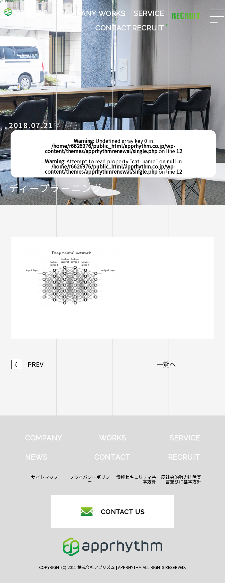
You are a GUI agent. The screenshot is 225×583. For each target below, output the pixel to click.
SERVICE (149, 13)
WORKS (111, 13)
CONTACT (112, 28)
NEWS (70, 28)
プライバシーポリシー (90, 479)
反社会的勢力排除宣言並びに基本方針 (181, 479)
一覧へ (166, 364)
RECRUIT (148, 28)
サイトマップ (44, 477)
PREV (27, 364)
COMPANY (76, 13)
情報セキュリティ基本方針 (136, 479)
